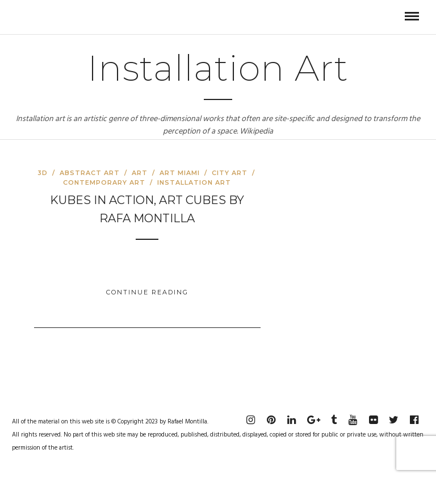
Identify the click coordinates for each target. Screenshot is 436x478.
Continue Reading (147, 292)
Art (140, 173)
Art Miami (180, 173)
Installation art (194, 182)
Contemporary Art (104, 182)
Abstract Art (90, 173)
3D (42, 173)
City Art (230, 173)
